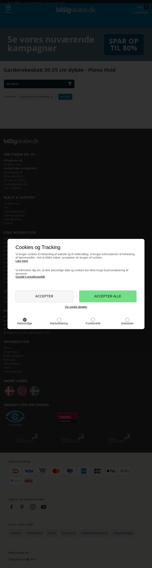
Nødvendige (24, 323)
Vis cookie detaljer (76, 306)
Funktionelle (93, 323)
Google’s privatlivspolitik (30, 276)
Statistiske (127, 323)
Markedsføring (59, 323)
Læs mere (21, 260)
